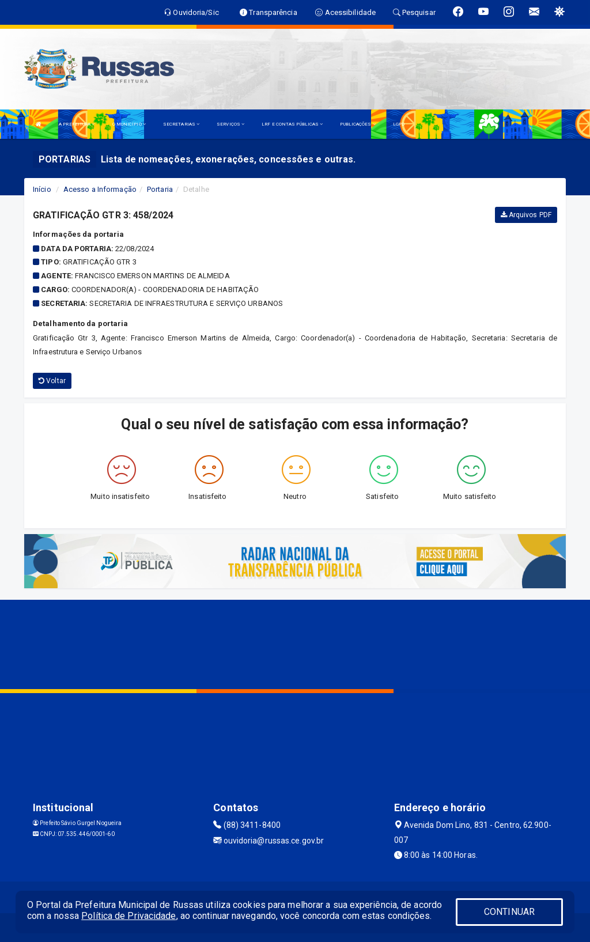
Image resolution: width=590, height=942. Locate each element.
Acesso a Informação (100, 189)
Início (42, 189)
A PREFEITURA (76, 124)
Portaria (160, 189)
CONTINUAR (509, 911)
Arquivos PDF (526, 215)
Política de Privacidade (128, 915)
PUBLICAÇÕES (357, 124)
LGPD (398, 124)
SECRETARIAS (181, 124)
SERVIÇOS (230, 124)
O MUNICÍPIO (129, 124)
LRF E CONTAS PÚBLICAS (292, 124)
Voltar (52, 381)
